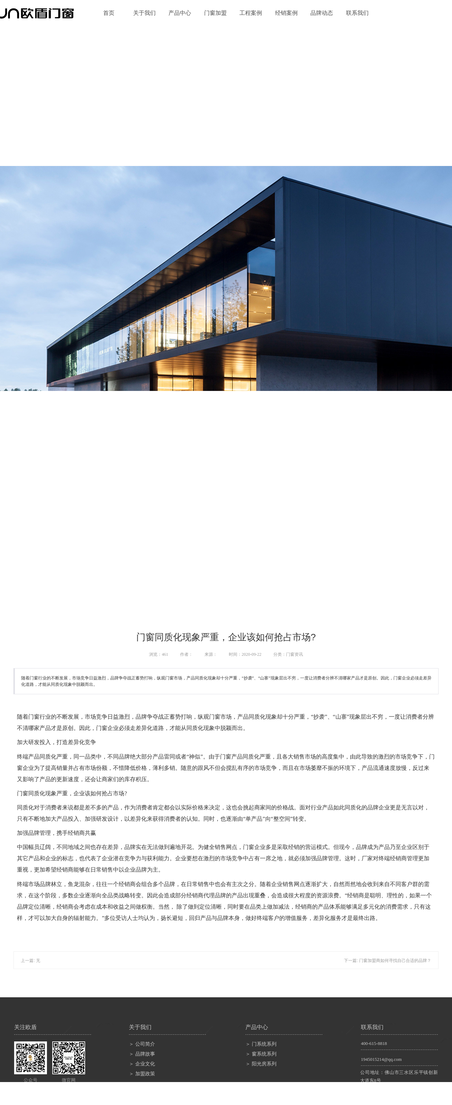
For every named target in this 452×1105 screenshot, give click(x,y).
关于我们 (144, 13)
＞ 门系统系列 (260, 1044)
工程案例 (250, 13)
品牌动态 (321, 13)
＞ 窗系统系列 (260, 1054)
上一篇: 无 (30, 960)
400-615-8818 (374, 1043)
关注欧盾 (25, 1027)
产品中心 (179, 13)
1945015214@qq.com (381, 1059)
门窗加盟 (215, 13)
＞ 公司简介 (142, 1044)
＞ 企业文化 (142, 1064)
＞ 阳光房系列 (260, 1064)
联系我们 (357, 13)
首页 (108, 13)
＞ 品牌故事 (142, 1054)
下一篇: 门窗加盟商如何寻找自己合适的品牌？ (387, 960)
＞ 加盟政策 (142, 1073)
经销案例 (286, 13)
